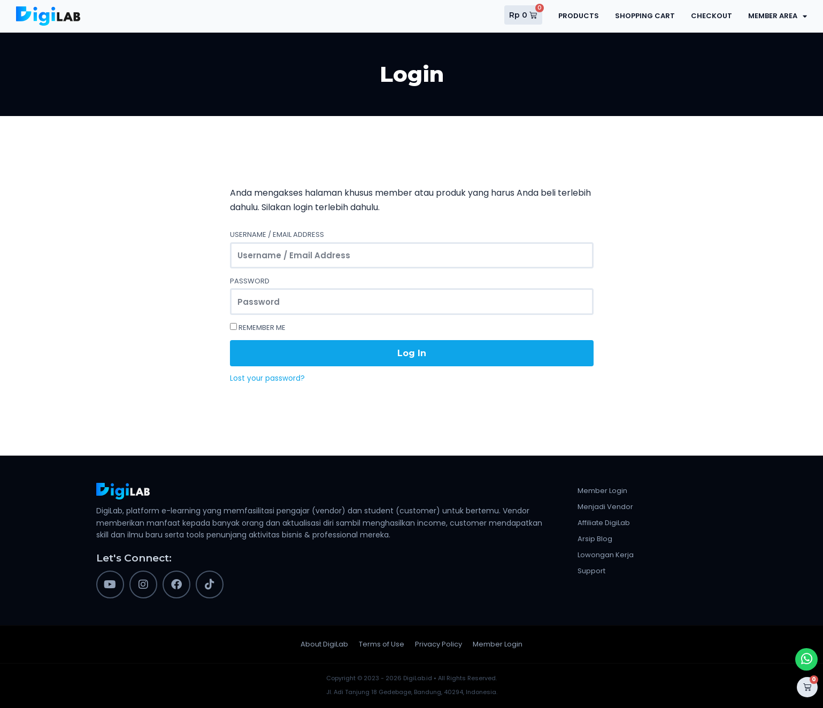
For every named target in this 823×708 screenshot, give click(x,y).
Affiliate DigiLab (604, 523)
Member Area (777, 16)
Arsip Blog (595, 539)
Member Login (602, 491)
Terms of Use (381, 644)
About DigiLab (324, 644)
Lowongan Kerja (606, 555)
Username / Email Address (277, 234)
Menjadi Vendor (605, 507)
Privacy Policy (438, 644)
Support (591, 571)
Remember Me (258, 327)
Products (578, 16)
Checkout (711, 16)
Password (250, 281)
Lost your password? (267, 379)
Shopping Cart (645, 16)
